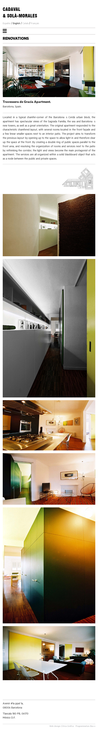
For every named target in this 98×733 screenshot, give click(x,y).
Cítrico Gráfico (67, 726)
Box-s (92, 726)
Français (35, 24)
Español (7, 24)
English (16, 24)
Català (25, 24)
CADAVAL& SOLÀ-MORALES (20, 13)
